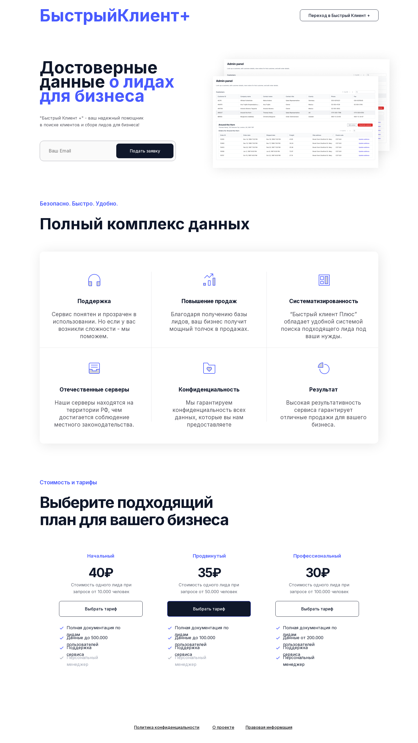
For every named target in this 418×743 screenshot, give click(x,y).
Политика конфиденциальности (166, 727)
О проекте (223, 727)
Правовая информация (269, 727)
